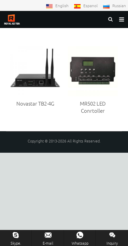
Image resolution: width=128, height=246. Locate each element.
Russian (114, 5)
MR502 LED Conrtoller (93, 107)
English (58, 5)
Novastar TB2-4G (35, 103)
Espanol (86, 5)
